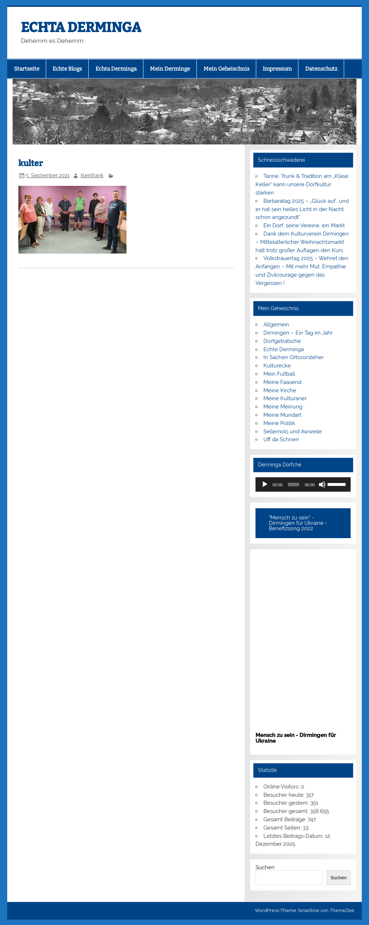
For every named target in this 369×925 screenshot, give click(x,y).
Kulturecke (277, 365)
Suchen (265, 867)
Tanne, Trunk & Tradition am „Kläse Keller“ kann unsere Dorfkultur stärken (301, 184)
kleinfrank (92, 175)
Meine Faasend (282, 382)
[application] (303, 484)
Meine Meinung (282, 406)
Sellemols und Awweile (292, 431)
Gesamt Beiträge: (285, 819)
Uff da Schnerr (281, 439)
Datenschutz (321, 69)
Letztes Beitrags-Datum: (294, 836)
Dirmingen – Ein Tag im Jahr (298, 333)
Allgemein (276, 324)
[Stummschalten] (322, 484)
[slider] (293, 484)
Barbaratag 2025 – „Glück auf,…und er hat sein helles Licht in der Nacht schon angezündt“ (301, 209)
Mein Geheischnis (226, 69)
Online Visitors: (282, 786)
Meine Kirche (279, 390)
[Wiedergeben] (264, 484)
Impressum (277, 69)
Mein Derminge (170, 69)
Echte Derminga (283, 349)
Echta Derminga (116, 69)
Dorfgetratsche (282, 341)
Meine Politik (279, 423)
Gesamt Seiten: (283, 828)
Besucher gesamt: (286, 811)
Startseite (26, 69)
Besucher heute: (284, 795)
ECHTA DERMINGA (81, 27)
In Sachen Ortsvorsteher (293, 357)
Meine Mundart (282, 415)
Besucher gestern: (286, 803)
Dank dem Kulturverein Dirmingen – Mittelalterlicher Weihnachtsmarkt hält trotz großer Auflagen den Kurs (301, 242)
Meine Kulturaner (285, 398)
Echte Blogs (67, 69)
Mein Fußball (279, 374)
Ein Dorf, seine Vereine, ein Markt (304, 225)
